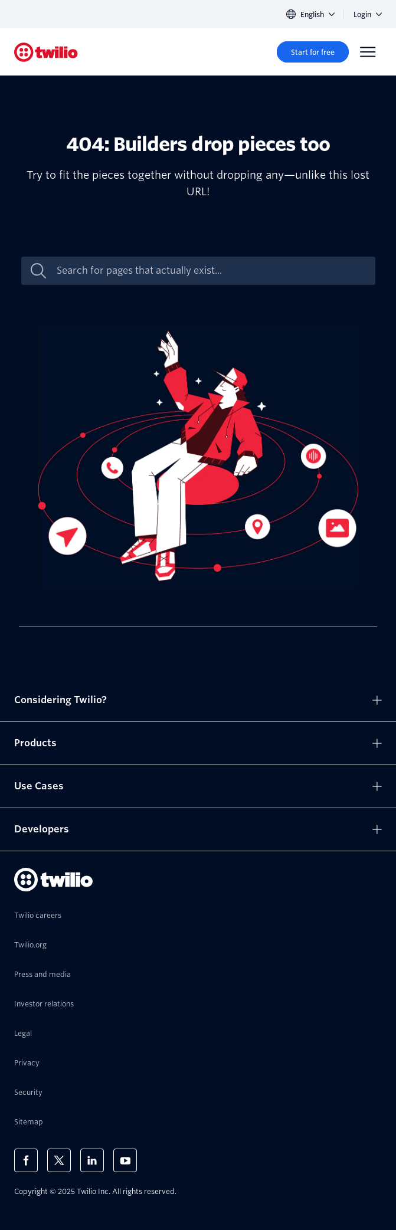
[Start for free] (313, 52)
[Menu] (368, 52)
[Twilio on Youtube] (125, 1160)
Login (368, 14)
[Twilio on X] (59, 1160)
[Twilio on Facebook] (26, 1160)
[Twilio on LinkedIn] (92, 1160)
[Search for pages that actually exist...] (210, 270)
